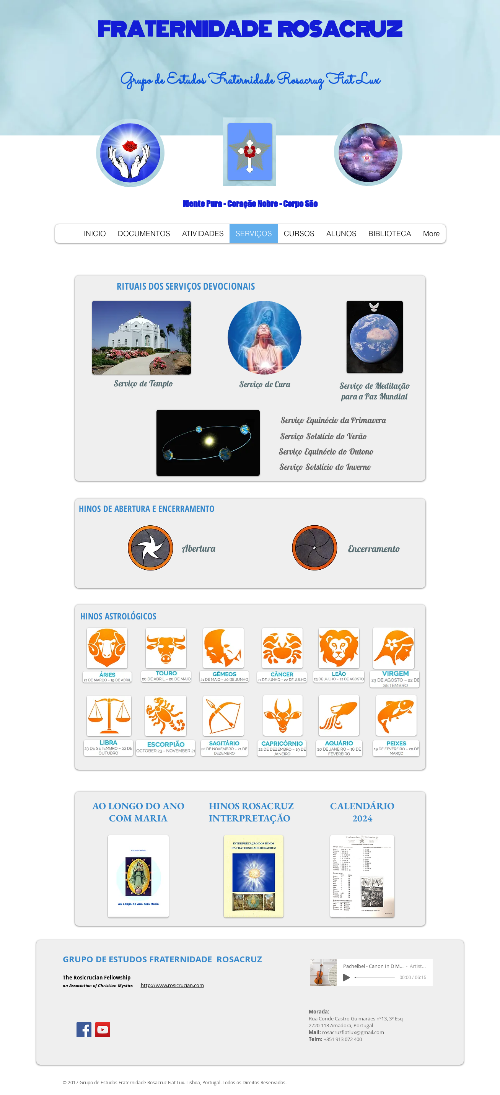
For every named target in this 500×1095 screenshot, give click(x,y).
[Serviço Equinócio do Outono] (326, 451)
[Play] (346, 977)
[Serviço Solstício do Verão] (323, 436)
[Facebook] (84, 1029)
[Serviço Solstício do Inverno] (325, 466)
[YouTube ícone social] (102, 1029)
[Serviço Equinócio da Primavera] (333, 420)
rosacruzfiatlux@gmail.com (353, 1032)
